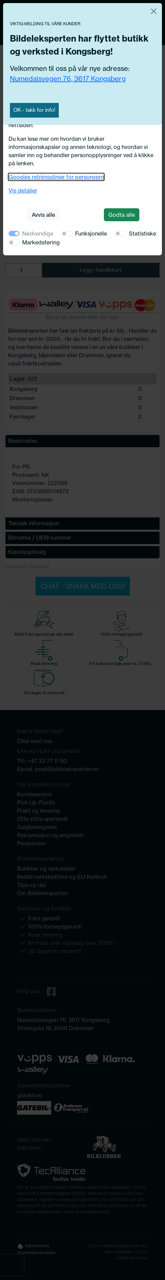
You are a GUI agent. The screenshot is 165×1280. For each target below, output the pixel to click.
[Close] (153, 11)
